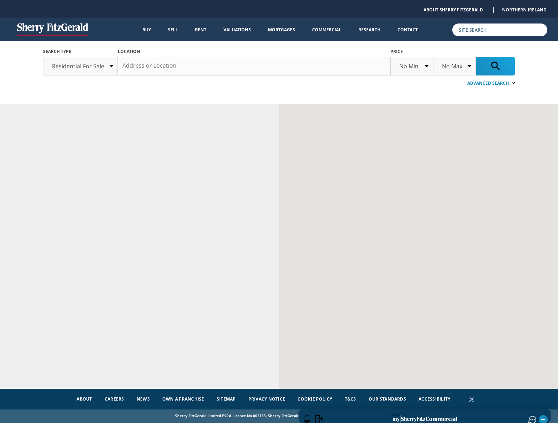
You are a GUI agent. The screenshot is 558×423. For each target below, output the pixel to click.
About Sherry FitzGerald (453, 10)
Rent (200, 30)
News (143, 399)
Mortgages (281, 30)
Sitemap (226, 399)
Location (129, 51)
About (84, 399)
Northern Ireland (524, 10)
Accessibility (434, 399)
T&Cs (350, 399)
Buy (146, 30)
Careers (114, 399)
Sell (173, 30)
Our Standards (387, 399)
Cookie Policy (315, 399)
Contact (408, 30)
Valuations (237, 30)
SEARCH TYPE (57, 51)
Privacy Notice (266, 399)
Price (396, 51)
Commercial (326, 30)
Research (369, 30)
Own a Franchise (183, 399)
